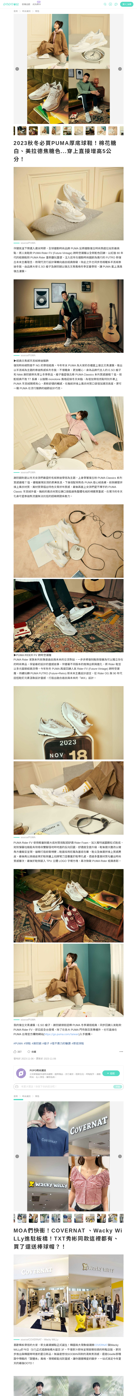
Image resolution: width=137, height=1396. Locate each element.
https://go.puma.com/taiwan (61, 1034)
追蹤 (111, 1073)
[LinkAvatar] (21, 1073)
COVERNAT (101, 1345)
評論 (118, 1086)
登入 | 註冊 (127, 4)
